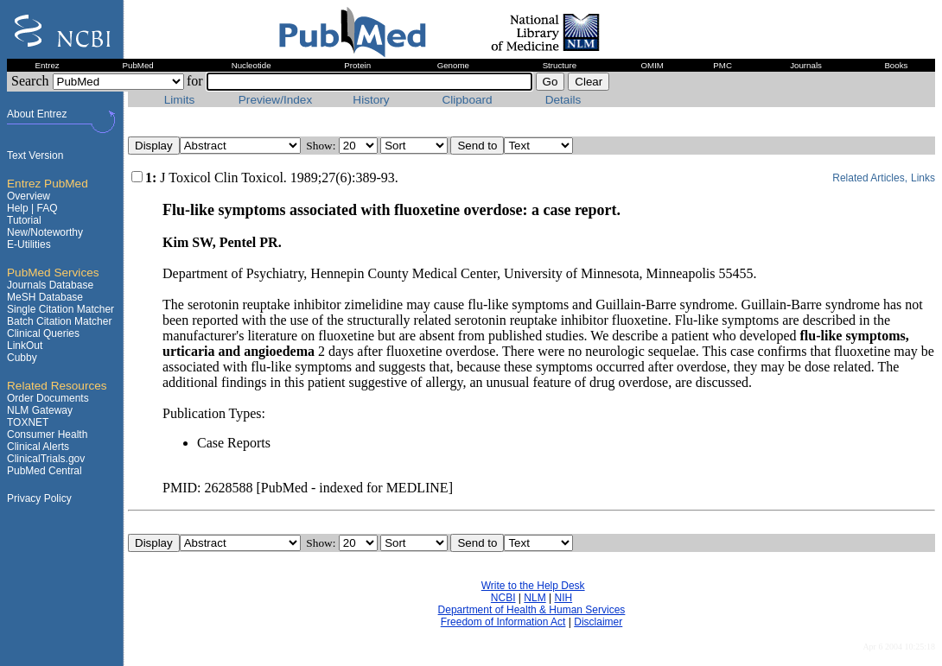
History (371, 99)
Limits (179, 99)
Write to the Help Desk (533, 586)
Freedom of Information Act (503, 622)
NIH (563, 598)
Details (563, 99)
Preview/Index (275, 99)
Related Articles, (869, 178)
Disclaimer (598, 622)
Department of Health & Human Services (532, 610)
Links (923, 178)
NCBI (503, 598)
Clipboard (467, 99)
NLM (534, 598)
